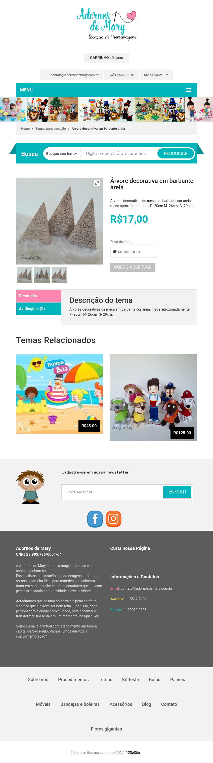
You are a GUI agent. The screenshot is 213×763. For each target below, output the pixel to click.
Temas (105, 679)
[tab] (39, 296)
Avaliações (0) (32, 308)
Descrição (28, 295)
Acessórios (121, 704)
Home (25, 128)
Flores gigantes (106, 729)
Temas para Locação (50, 128)
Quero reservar (133, 267)
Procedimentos (73, 679)
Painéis (178, 679)
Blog (146, 704)
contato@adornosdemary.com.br (73, 75)
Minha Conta (156, 75)
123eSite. (133, 753)
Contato (169, 704)
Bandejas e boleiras (80, 704)
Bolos (155, 679)
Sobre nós (38, 679)
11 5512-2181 (122, 75)
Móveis (43, 704)
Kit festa (130, 679)
